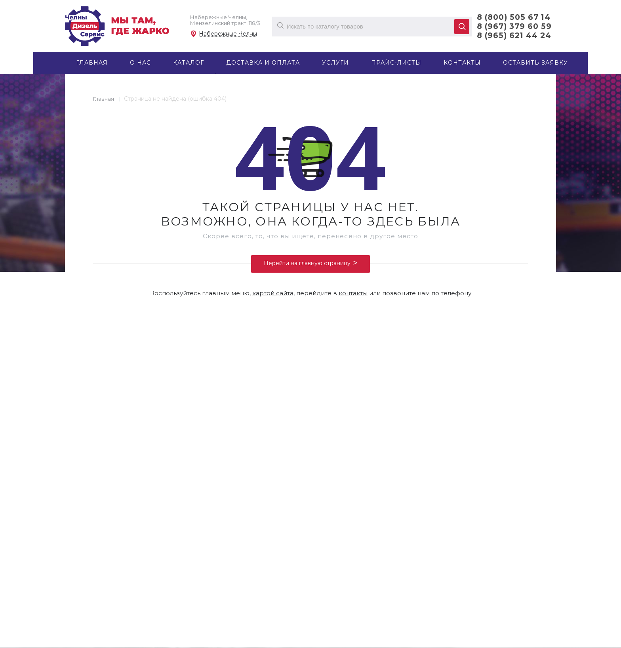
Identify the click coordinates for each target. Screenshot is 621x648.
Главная (103, 98)
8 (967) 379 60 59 (514, 26)
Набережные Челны (228, 34)
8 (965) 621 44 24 (514, 35)
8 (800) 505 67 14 (514, 17)
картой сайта (272, 293)
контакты (353, 293)
